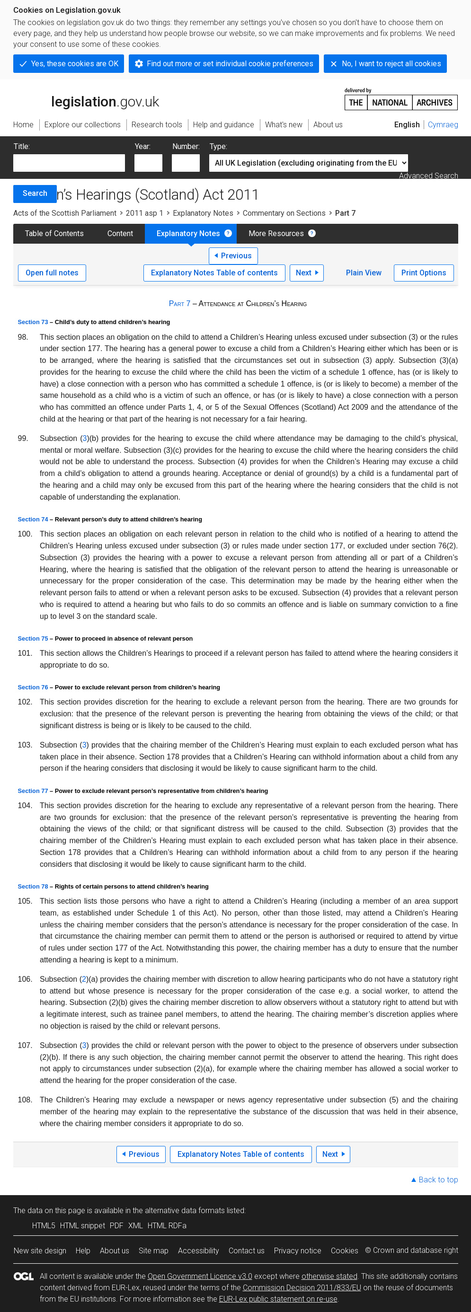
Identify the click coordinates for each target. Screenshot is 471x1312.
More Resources (276, 233)
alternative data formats (185, 1210)
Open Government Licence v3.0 (200, 1276)
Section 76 (33, 687)
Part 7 (180, 303)
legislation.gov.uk (86, 98)
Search (35, 193)
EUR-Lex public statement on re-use (278, 1298)
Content (120, 233)
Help (83, 1250)
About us (114, 1250)
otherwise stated (329, 1276)
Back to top (438, 1179)
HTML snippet (82, 1225)
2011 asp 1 (144, 213)
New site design (40, 1250)
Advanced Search (428, 175)
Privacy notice (297, 1250)
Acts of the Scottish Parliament (64, 213)
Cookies (344, 1250)
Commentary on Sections (284, 213)
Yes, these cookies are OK (74, 63)
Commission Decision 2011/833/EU (302, 1287)
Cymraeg (443, 124)
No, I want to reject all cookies (391, 63)
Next (303, 272)
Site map (154, 1250)
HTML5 (43, 1225)
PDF (117, 1225)
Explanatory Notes (203, 213)
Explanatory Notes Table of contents (214, 272)
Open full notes (52, 272)
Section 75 (33, 638)
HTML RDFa (167, 1225)
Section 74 (33, 519)
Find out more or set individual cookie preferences (230, 63)
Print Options (423, 272)
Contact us (247, 1250)
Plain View (364, 272)
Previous (236, 255)
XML (135, 1225)
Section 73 (33, 322)
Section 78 (33, 886)
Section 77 (33, 790)
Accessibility (198, 1250)
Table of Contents (54, 233)
